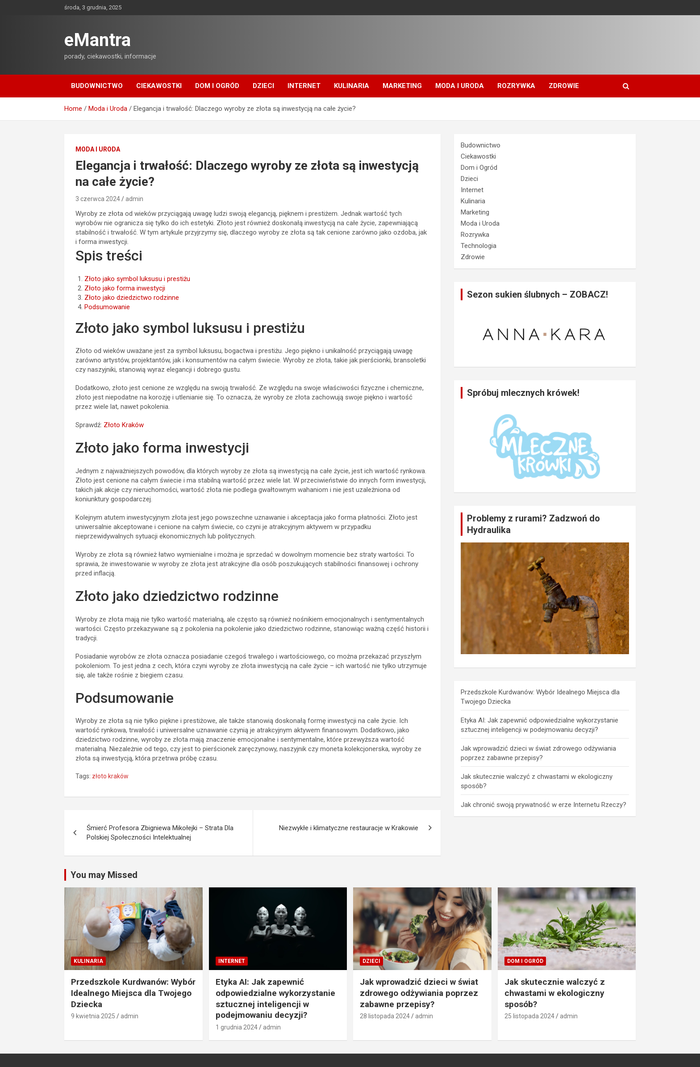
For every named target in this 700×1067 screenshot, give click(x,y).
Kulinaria (351, 86)
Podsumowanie (107, 307)
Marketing (402, 86)
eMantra (97, 39)
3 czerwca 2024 (97, 198)
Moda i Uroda (459, 86)
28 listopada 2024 (385, 1016)
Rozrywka (516, 86)
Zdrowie (564, 86)
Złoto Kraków (124, 425)
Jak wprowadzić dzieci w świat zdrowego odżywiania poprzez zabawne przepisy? (419, 993)
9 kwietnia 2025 (93, 1016)
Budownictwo (97, 86)
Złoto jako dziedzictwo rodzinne (131, 298)
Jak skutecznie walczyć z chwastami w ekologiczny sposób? (554, 993)
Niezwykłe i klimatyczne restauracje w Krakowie (348, 828)
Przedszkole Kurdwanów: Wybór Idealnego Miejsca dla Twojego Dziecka (133, 993)
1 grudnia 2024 (237, 1027)
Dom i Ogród (217, 86)
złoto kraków (110, 776)
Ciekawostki (159, 86)
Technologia (478, 246)
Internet (304, 86)
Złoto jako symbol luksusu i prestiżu (137, 279)
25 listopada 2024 (529, 1016)
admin (134, 198)
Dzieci (263, 86)
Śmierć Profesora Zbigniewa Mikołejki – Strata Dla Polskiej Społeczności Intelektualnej (160, 832)
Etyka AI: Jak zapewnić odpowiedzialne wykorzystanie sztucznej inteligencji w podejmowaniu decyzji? (275, 998)
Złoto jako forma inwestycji (124, 288)
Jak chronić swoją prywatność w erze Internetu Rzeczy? (543, 805)
